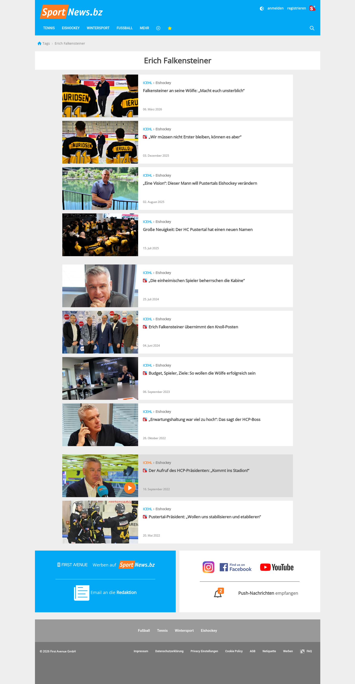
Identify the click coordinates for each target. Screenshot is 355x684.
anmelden (275, 8)
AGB (252, 651)
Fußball (125, 28)
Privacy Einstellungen (204, 651)
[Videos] (158, 28)
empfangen (249, 593)
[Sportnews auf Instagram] (209, 567)
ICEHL (147, 82)
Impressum (141, 651)
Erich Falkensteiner (70, 43)
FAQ (306, 651)
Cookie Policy (234, 651)
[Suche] (312, 28)
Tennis (49, 28)
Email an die (105, 592)
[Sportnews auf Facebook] (236, 567)
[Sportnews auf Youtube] (277, 567)
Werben (288, 651)
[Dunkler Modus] (262, 8)
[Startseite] (40, 43)
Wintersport (98, 28)
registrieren (296, 8)
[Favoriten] (169, 28)
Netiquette (269, 651)
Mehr (144, 28)
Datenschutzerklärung (169, 651)
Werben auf (105, 565)
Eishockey (71, 28)
